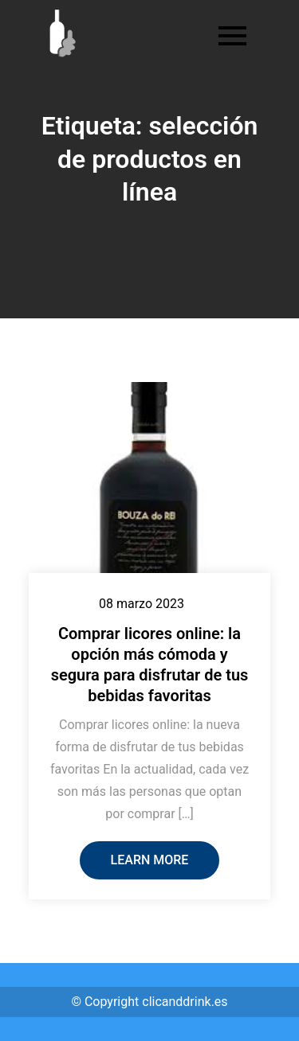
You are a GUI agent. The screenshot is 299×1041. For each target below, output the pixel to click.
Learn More (150, 859)
